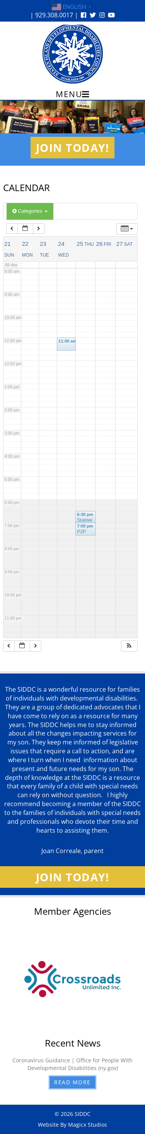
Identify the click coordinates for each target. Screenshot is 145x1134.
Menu (72, 94)
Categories (30, 211)
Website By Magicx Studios (72, 1124)
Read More (72, 1082)
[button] (129, 646)
